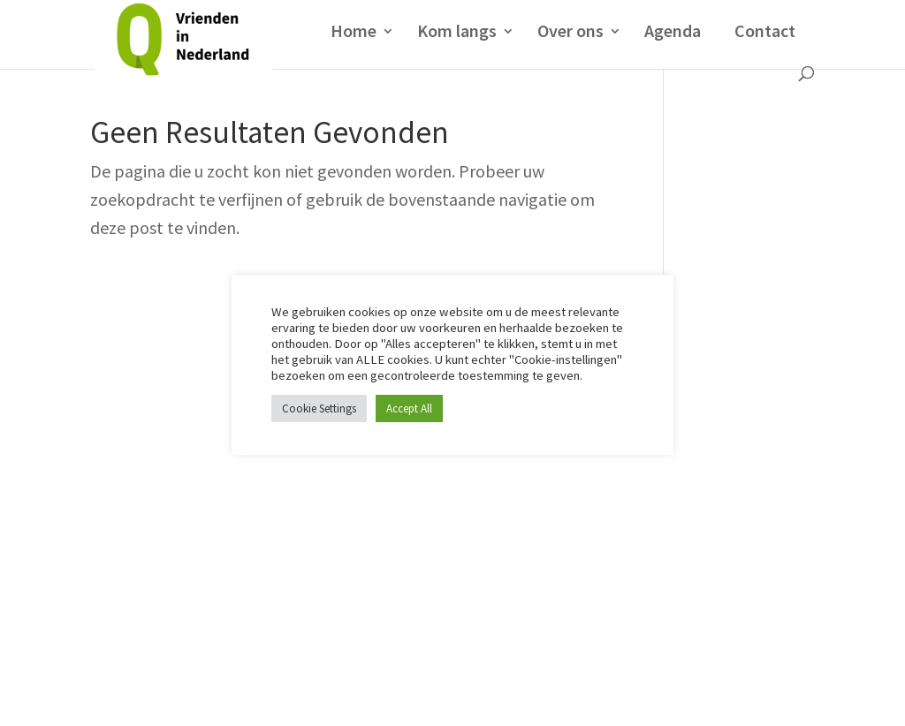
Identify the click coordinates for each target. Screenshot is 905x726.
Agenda (672, 33)
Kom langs (457, 33)
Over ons (570, 33)
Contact (764, 30)
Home (353, 33)
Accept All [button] (409, 408)
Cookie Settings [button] (319, 408)
